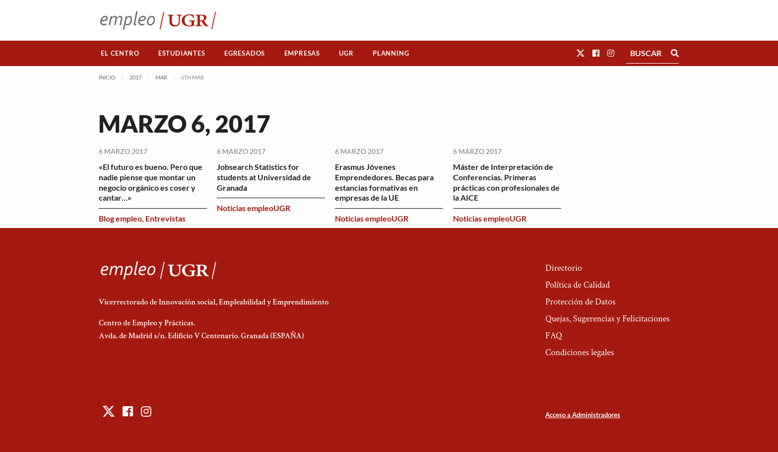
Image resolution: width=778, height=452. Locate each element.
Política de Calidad (577, 285)
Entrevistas (165, 218)
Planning (391, 53)
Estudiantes (181, 53)
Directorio (563, 268)
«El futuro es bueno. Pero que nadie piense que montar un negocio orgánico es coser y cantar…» (150, 182)
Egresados (244, 53)
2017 (135, 77)
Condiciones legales (579, 352)
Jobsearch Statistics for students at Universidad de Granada (264, 177)
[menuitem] (120, 53)
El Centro (120, 53)
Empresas (302, 53)
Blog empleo (120, 218)
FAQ (553, 335)
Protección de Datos (580, 301)
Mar (161, 77)
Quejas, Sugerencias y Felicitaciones (607, 318)
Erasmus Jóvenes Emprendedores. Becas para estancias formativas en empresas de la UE (384, 182)
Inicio (107, 77)
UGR (346, 53)
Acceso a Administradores (582, 415)
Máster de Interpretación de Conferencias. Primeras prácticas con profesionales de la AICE (506, 182)
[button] (580, 53)
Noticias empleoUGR (253, 208)
